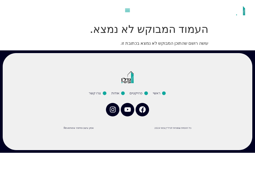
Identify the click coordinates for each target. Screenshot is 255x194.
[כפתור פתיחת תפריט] (127, 10)
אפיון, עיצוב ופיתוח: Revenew (79, 127)
